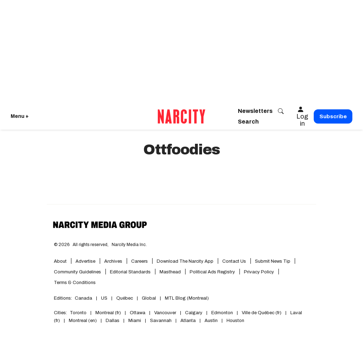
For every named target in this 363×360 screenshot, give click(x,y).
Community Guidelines (77, 271)
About (60, 261)
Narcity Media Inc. (129, 244)
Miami (134, 320)
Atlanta (188, 320)
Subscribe (333, 116)
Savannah (161, 320)
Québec (124, 298)
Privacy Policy (259, 271)
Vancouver (165, 312)
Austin (211, 320)
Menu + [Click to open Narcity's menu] (20, 116)
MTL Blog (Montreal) (187, 298)
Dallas (112, 320)
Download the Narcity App (185, 261)
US (104, 298)
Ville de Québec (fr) (261, 312)
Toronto (78, 312)
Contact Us (234, 261)
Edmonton (222, 312)
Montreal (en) (83, 320)
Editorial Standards (130, 271)
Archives (113, 261)
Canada (83, 298)
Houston (235, 320)
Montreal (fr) (108, 312)
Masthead (170, 271)
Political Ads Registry (212, 271)
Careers (139, 261)
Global (149, 298)
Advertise (85, 261)
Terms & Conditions (75, 282)
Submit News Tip (272, 261)
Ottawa (137, 312)
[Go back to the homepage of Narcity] (181, 116)
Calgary (193, 312)
